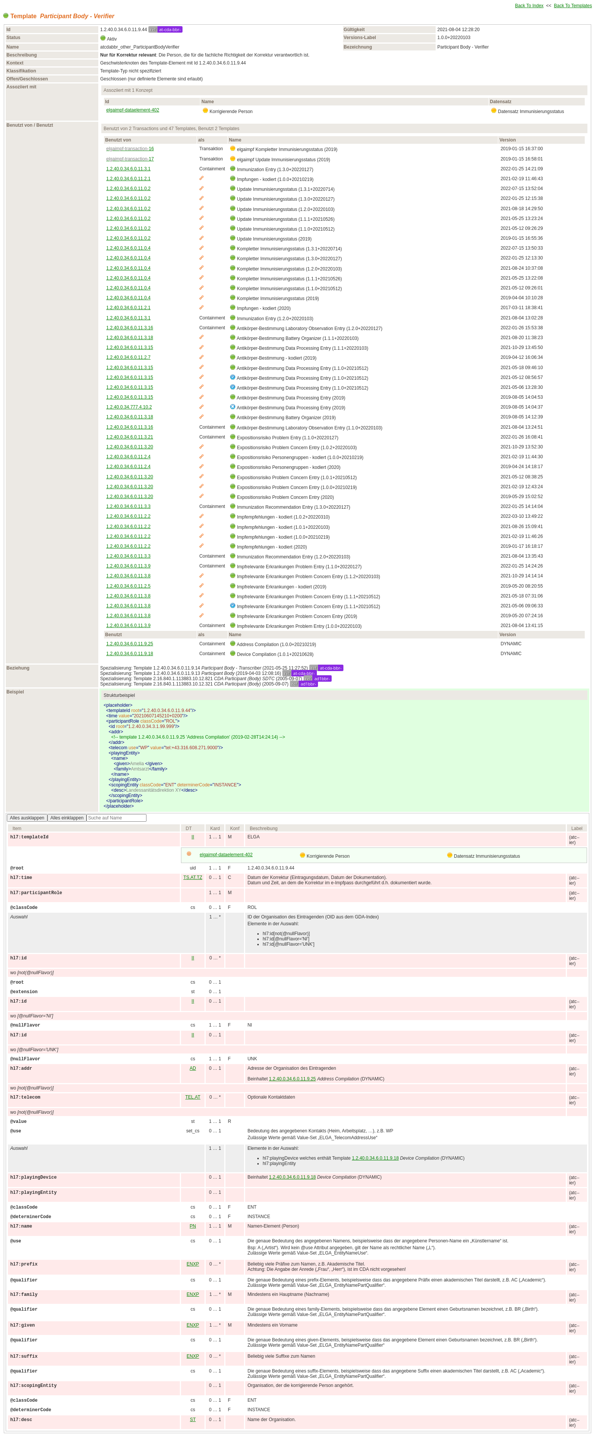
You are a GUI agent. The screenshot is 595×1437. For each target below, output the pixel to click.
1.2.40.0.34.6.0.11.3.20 (129, 447)
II (193, 837)
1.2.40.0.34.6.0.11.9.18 (129, 653)
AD (193, 1068)
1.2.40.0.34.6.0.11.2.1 (128, 178)
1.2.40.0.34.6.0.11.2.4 (128, 456)
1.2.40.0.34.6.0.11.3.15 (129, 347)
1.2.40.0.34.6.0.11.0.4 (128, 248)
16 (130, 148)
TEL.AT (192, 1097)
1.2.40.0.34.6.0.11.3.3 (128, 506)
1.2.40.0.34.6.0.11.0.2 (128, 188)
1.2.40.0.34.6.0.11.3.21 (129, 437)
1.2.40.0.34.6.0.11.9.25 (129, 643)
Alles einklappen (66, 818)
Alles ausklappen (27, 818)
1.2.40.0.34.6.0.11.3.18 (129, 337)
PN (193, 1226)
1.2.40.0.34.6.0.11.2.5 (128, 586)
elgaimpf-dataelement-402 (132, 110)
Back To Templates (573, 5)
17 (130, 159)
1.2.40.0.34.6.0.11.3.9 (128, 566)
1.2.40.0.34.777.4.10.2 (129, 407)
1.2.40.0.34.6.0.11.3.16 (129, 327)
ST (193, 1419)
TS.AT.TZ (192, 877)
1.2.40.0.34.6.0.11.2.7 (128, 357)
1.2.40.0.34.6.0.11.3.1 (128, 168)
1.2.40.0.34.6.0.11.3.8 (128, 576)
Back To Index (529, 5)
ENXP (193, 1264)
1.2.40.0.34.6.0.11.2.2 (128, 516)
